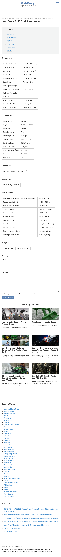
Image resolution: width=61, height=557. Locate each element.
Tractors (6, 487)
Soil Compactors (9, 474)
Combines (7, 422)
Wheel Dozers (8, 494)
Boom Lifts (7, 418)
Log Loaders (8, 447)
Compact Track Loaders (11, 425)
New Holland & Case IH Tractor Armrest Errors (14, 323)
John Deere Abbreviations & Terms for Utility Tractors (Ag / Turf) (14, 350)
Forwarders (7, 440)
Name (4, 259)
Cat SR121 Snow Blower (12, 532)
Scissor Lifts (8, 467)
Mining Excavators (10, 456)
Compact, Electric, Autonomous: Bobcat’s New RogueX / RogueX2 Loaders (45, 350)
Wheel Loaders (9, 496)
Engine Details (11, 37)
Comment (5, 272)
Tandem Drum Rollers (11, 483)
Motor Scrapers (9, 460)
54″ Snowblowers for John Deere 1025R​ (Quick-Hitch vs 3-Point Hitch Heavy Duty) (31, 521)
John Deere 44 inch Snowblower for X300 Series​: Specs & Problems (26, 525)
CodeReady (27, 3)
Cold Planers (8, 420)
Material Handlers (9, 449)
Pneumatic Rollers (10, 465)
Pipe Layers (8, 463)
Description (10, 44)
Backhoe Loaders (9, 413)
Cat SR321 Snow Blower (12, 528)
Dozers (6, 431)
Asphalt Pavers (9, 411)
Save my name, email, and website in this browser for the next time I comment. (28, 294)
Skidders (7, 472)
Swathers (7, 480)
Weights (9, 50)
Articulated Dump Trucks (11, 409)
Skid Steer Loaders (10, 469)
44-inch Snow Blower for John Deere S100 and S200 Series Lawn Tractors (14, 378)
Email (4, 266)
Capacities (10, 41)
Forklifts (6, 438)
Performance (11, 47)
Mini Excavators (9, 451)
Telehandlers (8, 485)
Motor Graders (8, 458)
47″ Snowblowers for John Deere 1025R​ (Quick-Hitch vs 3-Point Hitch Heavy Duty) (31, 518)
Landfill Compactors (10, 445)
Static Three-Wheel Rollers (12, 478)
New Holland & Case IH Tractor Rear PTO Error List (44, 377)
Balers (6, 416)
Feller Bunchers (9, 436)
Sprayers (7, 476)
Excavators (7, 434)
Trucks (6, 489)
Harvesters (7, 442)
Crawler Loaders (9, 429)
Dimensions (10, 34)
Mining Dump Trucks (10, 454)
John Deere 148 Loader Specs (44, 322)
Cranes (6, 427)
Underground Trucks (10, 492)
